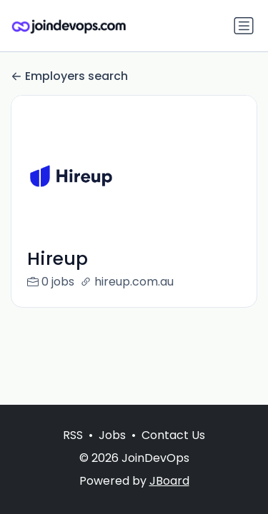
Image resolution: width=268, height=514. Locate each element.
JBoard (169, 481)
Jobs (112, 435)
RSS (73, 435)
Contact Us (173, 435)
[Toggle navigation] (243, 25)
